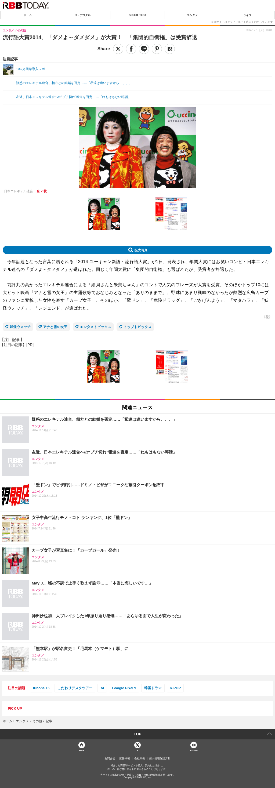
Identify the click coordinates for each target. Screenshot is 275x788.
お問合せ (109, 758)
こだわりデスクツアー (74, 688)
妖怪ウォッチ (20, 327)
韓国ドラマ (153, 688)
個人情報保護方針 (160, 758)
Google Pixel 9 (124, 688)
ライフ (247, 15)
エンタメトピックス (95, 327)
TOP (138, 734)
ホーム (28, 15)
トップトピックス (137, 327)
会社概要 (139, 758)
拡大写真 (141, 250)
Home (81, 750)
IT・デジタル (83, 15)
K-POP (175, 688)
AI (102, 688)
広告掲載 (124, 758)
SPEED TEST (137, 15)
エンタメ (192, 15)
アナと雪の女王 (55, 327)
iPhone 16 (41, 688)
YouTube (193, 750)
